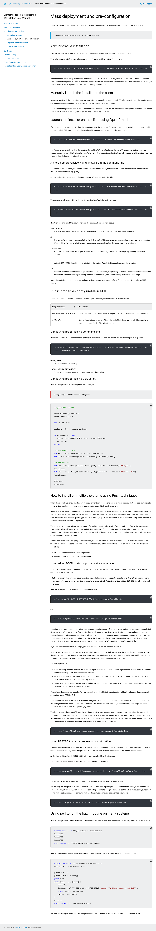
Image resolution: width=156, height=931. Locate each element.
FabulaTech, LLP (21, 927)
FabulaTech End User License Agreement (20, 66)
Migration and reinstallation (17, 43)
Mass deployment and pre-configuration (23, 39)
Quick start (8, 51)
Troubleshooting (10, 55)
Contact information (11, 58)
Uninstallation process (15, 46)
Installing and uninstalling (22, 4)
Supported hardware (12, 27)
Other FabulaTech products (14, 62)
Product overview (11, 24)
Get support (147, 4)
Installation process (14, 35)
